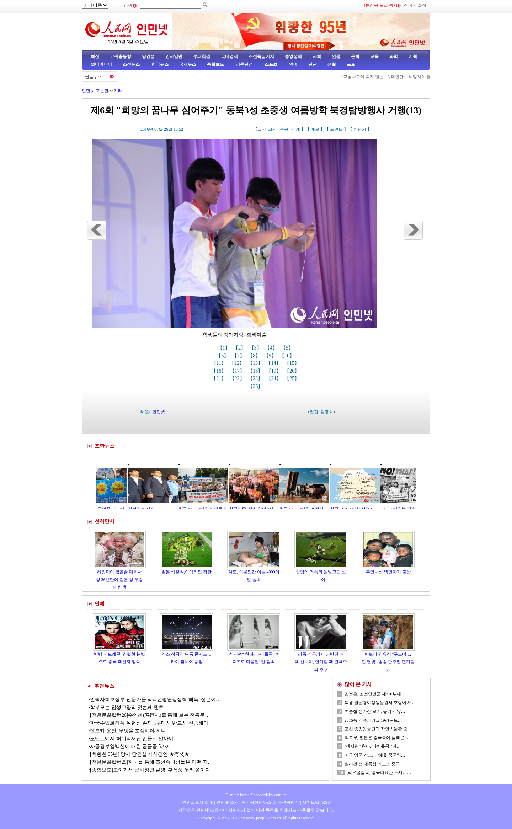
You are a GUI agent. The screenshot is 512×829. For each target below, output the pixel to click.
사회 (317, 56)
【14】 (274, 363)
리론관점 (244, 64)
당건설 (148, 56)
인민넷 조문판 (95, 90)
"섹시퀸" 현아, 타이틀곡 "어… (373, 746)
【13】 (256, 363)
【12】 (237, 363)
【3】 (256, 348)
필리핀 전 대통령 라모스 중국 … (375, 764)
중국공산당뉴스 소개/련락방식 (270, 802)
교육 (374, 56)
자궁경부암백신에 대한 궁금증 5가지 (130, 746)
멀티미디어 (101, 64)
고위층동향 (120, 56)
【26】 (256, 386)
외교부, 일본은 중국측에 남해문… (377, 737)
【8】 (255, 355)
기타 (117, 90)
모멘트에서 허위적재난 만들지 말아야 (133, 738)
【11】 (220, 363)
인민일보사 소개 (197, 802)
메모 (315, 129)
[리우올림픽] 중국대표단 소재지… (379, 772)
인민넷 (158, 411)
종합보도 (215, 64)
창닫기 (359, 129)
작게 (296, 129)
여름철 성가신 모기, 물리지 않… (375, 711)
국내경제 (229, 56)
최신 (95, 56)
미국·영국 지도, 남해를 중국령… (375, 755)
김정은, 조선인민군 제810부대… (375, 694)
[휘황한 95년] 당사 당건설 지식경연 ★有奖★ (139, 754)
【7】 (239, 355)
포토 (351, 64)
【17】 (238, 371)
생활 (331, 64)
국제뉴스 (187, 64)
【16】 (219, 371)
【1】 (224, 348)
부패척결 (201, 56)
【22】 (238, 378)
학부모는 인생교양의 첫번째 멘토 (127, 707)
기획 (413, 56)
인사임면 (173, 56)
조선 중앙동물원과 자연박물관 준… (378, 728)
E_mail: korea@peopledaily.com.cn (256, 794)
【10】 (287, 355)
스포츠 (270, 64)
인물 (336, 56)
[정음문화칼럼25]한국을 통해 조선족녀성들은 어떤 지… (151, 762)
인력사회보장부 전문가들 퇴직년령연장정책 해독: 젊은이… (155, 699)
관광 (312, 64)
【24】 (274, 378)
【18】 (256, 371)
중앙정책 (293, 56)
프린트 (336, 129)
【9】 (271, 355)
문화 (355, 56)
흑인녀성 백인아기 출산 (388, 571)
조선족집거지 (261, 56)
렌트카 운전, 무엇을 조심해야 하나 (128, 730)
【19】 (274, 371)
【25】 (292, 378)
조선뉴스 (132, 64)
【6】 (223, 355)
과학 (393, 56)
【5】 (288, 348)
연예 (293, 64)
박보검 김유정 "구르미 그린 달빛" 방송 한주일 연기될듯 (388, 662)
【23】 (256, 378)
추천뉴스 (104, 686)
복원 (284, 129)
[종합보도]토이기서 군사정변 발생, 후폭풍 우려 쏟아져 (150, 770)
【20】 (292, 371)
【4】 (272, 348)
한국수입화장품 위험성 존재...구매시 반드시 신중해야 (149, 723)
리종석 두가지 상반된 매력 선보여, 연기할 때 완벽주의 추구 (321, 662)
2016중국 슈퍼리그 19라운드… (373, 720)
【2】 (240, 348)
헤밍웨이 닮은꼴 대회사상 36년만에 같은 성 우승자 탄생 (119, 579)
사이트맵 (310, 802)
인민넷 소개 (227, 802)
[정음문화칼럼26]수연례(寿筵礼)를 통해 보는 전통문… (150, 715)
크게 (272, 129)
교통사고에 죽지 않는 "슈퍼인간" (380, 76)
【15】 (292, 363)
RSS (326, 802)
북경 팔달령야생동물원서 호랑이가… (380, 702)
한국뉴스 (160, 64)
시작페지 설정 (413, 5)
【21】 (219, 378)
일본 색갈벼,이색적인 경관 (186, 571)
